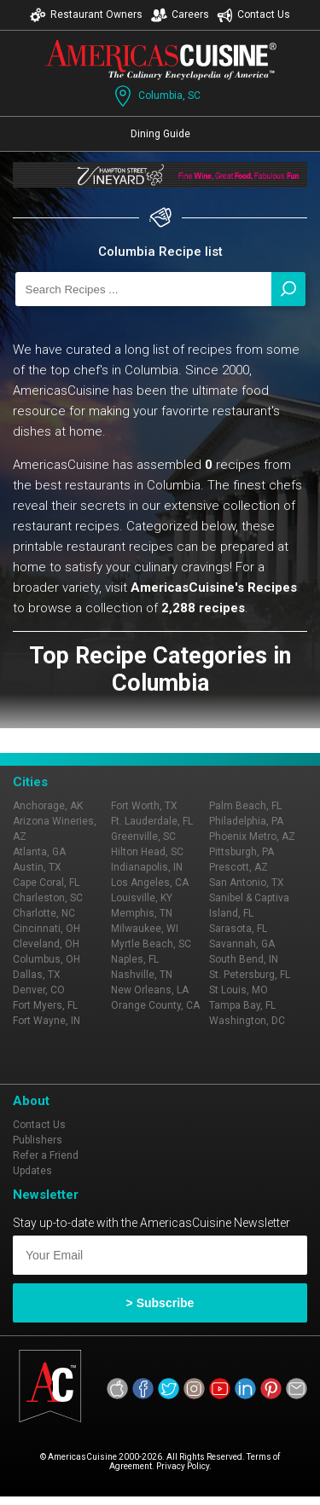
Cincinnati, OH (46, 929)
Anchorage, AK (48, 806)
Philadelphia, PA (246, 821)
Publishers (37, 1140)
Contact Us (253, 15)
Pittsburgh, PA (241, 852)
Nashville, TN (141, 975)
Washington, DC (247, 1021)
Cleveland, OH (46, 944)
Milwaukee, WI (144, 929)
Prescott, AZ (238, 867)
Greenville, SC (143, 836)
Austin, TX (37, 867)
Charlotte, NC (44, 913)
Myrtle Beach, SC (151, 944)
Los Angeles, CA (150, 883)
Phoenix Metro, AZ (252, 836)
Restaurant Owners (86, 15)
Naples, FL (135, 959)
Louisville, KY (141, 898)
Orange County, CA (155, 1005)
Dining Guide (160, 134)
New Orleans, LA (150, 990)
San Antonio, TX (246, 883)
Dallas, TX (37, 975)
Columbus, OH (46, 959)
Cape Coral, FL (46, 883)
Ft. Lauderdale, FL (152, 821)
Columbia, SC (156, 95)
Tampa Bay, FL (242, 1005)
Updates (32, 1171)
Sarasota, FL (238, 929)
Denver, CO (39, 990)
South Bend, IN (243, 959)
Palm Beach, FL (245, 806)
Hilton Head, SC (147, 852)
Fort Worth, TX (144, 806)
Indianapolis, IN (147, 867)
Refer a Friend (46, 1155)
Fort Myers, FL (45, 1005)
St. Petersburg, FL (249, 975)
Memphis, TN (141, 913)
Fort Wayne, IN (46, 1021)
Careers (180, 15)
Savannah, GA (242, 944)
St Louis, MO (238, 990)
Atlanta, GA (39, 852)
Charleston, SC (48, 898)
